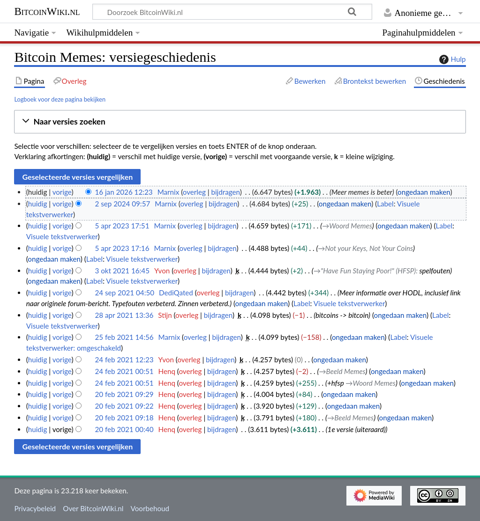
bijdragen (225, 192)
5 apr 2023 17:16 (122, 248)
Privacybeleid (35, 508)
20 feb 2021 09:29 (124, 394)
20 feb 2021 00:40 (124, 429)
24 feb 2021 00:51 (124, 371)
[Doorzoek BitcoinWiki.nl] (232, 11)
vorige (62, 192)
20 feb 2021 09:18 (124, 417)
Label (385, 203)
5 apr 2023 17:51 (122, 225)
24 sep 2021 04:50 (124, 292)
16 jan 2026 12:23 (123, 192)
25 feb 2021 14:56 (124, 337)
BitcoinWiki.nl (47, 11)
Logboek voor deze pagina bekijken (59, 99)
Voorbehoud (150, 508)
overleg (194, 192)
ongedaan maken (424, 192)
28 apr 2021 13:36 (124, 315)
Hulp (451, 59)
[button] (240, 122)
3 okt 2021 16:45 (122, 270)
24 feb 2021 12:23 (124, 359)
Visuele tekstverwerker (62, 236)
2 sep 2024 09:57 (122, 203)
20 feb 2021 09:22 (124, 406)
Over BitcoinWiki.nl (93, 508)
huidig (37, 203)
